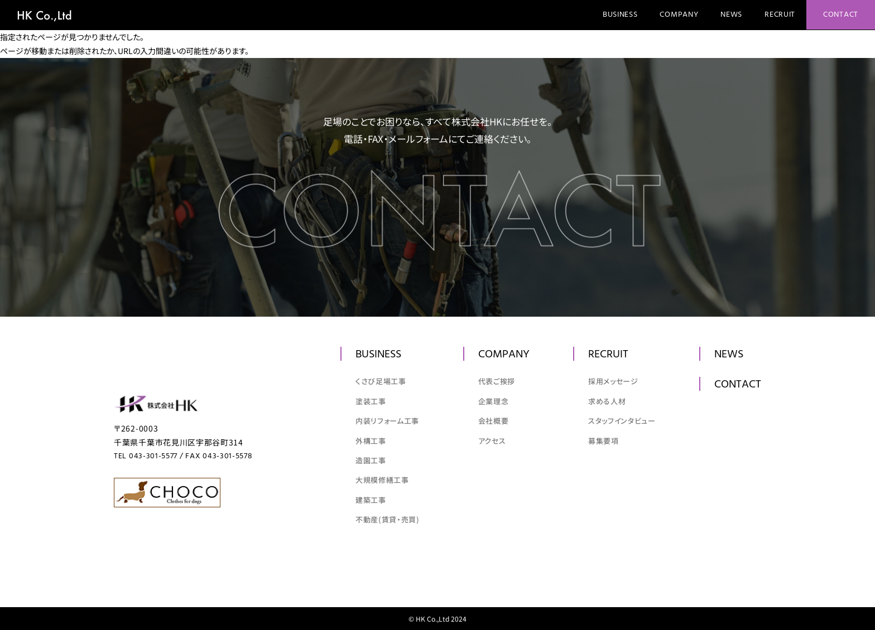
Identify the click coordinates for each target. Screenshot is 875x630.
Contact (840, 14)
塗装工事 (370, 401)
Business (620, 14)
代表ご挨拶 (496, 381)
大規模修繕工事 (382, 479)
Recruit (780, 14)
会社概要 (493, 420)
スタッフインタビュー (622, 420)
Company (679, 14)
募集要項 (603, 440)
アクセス (492, 440)
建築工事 (370, 500)
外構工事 (370, 440)
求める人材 (607, 401)
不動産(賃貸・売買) (387, 519)
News (731, 14)
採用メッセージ (613, 381)
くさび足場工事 (380, 381)
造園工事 (370, 460)
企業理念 (493, 401)
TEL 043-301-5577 (145, 456)
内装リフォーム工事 (387, 420)
